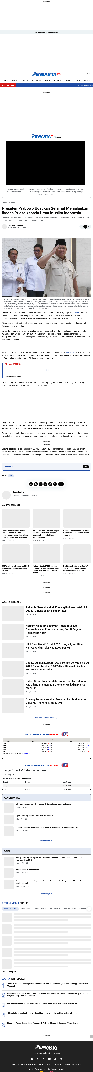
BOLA (77, 80)
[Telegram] (45, 484)
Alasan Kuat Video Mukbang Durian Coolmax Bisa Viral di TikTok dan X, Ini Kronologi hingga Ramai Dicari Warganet (47, 986)
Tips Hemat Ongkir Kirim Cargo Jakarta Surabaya (35, 817)
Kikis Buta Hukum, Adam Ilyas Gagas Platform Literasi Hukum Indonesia (43, 806)
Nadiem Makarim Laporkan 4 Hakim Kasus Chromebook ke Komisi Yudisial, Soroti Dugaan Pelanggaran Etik (55, 629)
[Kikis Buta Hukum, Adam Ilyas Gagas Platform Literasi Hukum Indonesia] (9, 809)
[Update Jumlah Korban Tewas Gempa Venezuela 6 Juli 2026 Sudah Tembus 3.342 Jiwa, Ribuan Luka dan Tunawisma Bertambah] (16, 518)
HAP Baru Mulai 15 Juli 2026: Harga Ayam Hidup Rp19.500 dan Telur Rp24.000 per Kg (56, 646)
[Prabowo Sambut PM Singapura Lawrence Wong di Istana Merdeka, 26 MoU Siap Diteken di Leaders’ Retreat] (46, 553)
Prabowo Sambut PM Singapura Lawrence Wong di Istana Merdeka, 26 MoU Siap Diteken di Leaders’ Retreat (46, 569)
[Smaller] (81, 227)
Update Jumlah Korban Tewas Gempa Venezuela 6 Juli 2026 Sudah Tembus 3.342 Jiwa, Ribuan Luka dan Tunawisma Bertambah (15, 534)
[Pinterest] (50, 484)
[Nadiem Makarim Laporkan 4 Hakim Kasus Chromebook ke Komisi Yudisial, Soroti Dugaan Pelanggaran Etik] (14, 632)
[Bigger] (89, 227)
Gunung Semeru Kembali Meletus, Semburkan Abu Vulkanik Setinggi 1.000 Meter (76, 533)
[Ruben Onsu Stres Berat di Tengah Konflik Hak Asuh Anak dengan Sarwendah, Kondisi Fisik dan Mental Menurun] (46, 518)
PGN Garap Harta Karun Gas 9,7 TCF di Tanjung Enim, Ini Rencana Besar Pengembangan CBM (76, 568)
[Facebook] (36, 484)
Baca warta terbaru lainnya (46, 719)
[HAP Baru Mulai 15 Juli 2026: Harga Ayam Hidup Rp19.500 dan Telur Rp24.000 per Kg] (14, 651)
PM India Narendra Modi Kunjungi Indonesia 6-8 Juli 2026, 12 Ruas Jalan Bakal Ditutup (58, 609)
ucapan (77, 312)
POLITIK (15, 80)
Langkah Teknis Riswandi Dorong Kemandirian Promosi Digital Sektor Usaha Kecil (47, 829)
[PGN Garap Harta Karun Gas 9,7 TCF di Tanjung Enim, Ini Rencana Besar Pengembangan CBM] (77, 553)
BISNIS (47, 80)
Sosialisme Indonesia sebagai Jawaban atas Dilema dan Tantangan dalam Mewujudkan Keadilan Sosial (49, 883)
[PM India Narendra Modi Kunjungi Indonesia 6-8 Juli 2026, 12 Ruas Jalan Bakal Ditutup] (14, 613)
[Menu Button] (4, 74)
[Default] (85, 227)
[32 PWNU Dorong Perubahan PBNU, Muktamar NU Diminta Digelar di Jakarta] (16, 553)
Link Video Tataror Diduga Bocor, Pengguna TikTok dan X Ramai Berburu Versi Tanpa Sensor (42, 1024)
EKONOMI (58, 80)
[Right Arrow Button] (88, 80)
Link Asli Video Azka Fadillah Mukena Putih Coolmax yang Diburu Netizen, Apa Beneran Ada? (42, 1005)
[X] (41, 484)
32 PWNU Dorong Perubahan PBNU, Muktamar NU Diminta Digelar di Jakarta (15, 568)
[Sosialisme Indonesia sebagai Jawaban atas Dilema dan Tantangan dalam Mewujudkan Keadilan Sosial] (9, 886)
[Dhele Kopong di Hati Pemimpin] (9, 874)
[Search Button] (88, 74)
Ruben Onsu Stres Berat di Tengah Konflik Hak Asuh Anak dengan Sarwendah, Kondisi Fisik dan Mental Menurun (46, 534)
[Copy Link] (31, 484)
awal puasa (70, 352)
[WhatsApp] (55, 484)
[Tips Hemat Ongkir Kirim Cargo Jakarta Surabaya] (9, 821)
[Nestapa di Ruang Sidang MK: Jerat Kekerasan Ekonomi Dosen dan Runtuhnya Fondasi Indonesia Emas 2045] (9, 863)
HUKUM (25, 80)
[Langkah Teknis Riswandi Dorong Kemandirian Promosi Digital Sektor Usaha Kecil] (9, 832)
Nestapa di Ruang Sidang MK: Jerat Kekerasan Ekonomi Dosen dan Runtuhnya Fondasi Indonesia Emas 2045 (49, 860)
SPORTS (68, 80)
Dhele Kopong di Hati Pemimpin (28, 871)
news (10, 476)
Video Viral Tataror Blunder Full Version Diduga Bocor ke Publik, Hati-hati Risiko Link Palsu (42, 1015)
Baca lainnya (46, 841)
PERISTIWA (36, 80)
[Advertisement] (46, 52)
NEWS (6, 80)
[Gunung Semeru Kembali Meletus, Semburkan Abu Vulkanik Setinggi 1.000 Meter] (77, 518)
